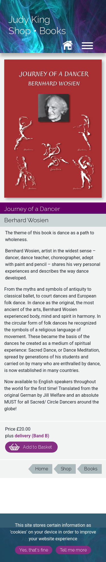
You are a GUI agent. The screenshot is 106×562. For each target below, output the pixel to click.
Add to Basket (37, 447)
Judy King (29, 19)
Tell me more (73, 550)
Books (52, 30)
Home (41, 468)
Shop (19, 30)
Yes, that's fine (33, 550)
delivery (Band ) (32, 435)
